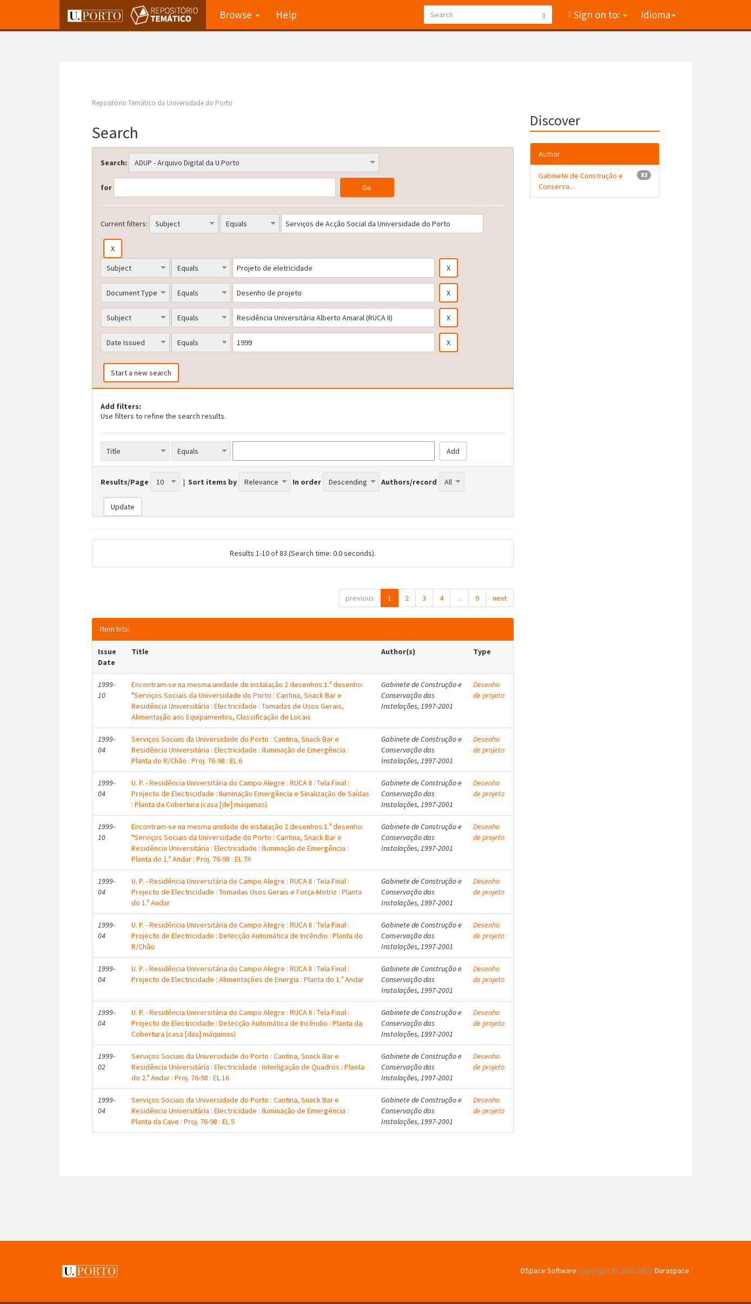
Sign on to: (599, 14)
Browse (240, 14)
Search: (114, 162)
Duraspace (672, 1270)
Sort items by (212, 482)
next (500, 598)
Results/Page (125, 482)
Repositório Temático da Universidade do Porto (162, 102)
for (106, 187)
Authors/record (409, 482)
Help (286, 14)
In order (307, 482)
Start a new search (141, 373)
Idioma (658, 14)
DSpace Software (548, 1270)
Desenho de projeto (488, 690)
